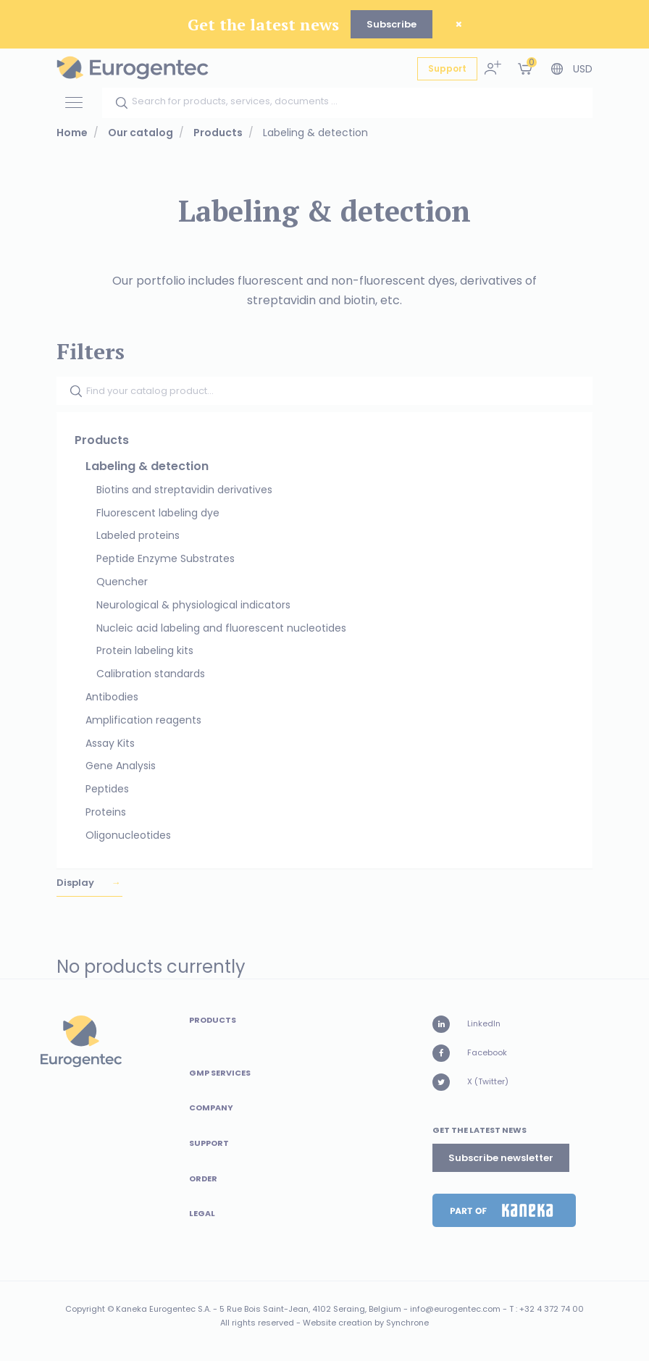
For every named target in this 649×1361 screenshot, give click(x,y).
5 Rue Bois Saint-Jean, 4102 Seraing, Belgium (310, 1309)
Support (447, 68)
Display (76, 882)
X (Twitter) (470, 1082)
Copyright (85, 1309)
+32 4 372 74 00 (551, 1309)
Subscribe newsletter (500, 1158)
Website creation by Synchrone (366, 1322)
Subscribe (391, 24)
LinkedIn (466, 1024)
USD (583, 69)
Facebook (469, 1053)
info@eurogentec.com (455, 1309)
